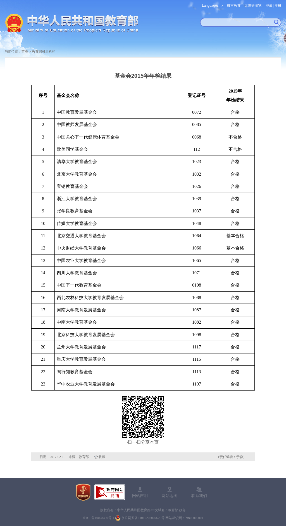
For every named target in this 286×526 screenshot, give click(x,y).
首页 (25, 52)
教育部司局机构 (43, 52)
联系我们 (199, 495)
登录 (269, 6)
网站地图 (169, 495)
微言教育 (233, 6)
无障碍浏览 (253, 6)
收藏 (102, 457)
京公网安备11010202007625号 (143, 518)
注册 (278, 6)
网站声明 (140, 495)
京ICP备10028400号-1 (98, 518)
